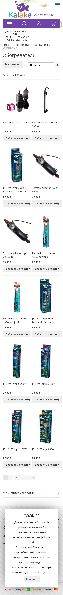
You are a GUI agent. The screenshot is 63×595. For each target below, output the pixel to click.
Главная (7, 44)
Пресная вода (23, 44)
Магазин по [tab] (12, 64)
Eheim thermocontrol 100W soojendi (14, 320)
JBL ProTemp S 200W (15, 383)
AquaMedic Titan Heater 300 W (45, 124)
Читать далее (42, 572)
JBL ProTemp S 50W (43, 449)
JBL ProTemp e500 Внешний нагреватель (15, 189)
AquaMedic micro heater (16, 122)
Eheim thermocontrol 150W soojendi (43, 255)
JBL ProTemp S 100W (15, 449)
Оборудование (42, 44)
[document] (31, 548)
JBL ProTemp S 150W (44, 383)
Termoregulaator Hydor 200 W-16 (16, 255)
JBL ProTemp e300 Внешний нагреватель (44, 320)
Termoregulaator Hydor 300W (45, 189)
